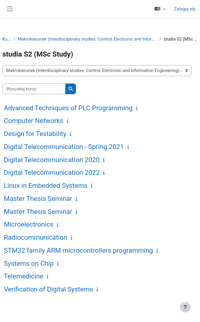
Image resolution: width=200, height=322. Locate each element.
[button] (160, 9)
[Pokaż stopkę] (185, 307)
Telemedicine (23, 276)
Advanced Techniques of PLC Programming (68, 108)
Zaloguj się (184, 9)
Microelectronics (28, 224)
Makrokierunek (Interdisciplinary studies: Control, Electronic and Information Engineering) (87, 39)
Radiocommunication (35, 237)
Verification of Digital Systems (48, 289)
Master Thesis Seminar (38, 198)
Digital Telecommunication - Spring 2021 (64, 146)
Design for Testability (35, 133)
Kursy (6, 39)
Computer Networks (33, 120)
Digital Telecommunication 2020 (52, 160)
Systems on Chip (29, 263)
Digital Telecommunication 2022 (52, 172)
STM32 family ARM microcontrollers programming (78, 250)
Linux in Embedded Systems (46, 185)
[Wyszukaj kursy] (34, 89)
